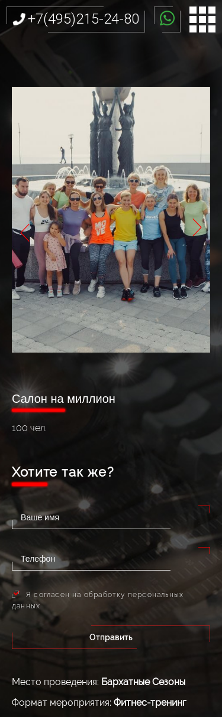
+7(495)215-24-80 (83, 19)
